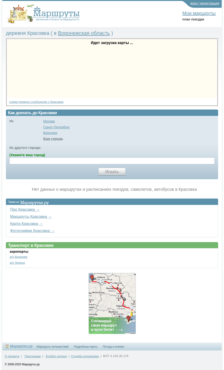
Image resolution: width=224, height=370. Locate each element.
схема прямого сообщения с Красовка (36, 102)
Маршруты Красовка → (31, 216)
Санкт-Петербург (56, 127)
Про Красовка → (25, 209)
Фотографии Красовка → (32, 230)
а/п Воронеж (18, 257)
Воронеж (50, 133)
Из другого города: (25, 148)
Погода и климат (113, 346)
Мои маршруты (199, 13)
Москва (49, 121)
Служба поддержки (85, 356)
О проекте (12, 356)
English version (56, 356)
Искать (112, 171)
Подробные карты (85, 346)
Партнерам (33, 356)
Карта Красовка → (26, 223)
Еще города (53, 139)
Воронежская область (84, 33)
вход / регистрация (205, 3)
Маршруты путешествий (52, 346)
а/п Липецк (17, 262)
